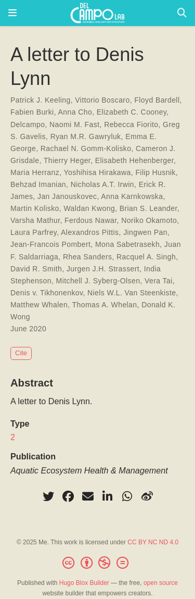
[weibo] (147, 496)
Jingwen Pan (145, 232)
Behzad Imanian (38, 184)
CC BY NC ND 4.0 (152, 542)
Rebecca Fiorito (131, 124)
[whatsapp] (127, 496)
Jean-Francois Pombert (50, 244)
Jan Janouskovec (67, 196)
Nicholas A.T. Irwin (102, 184)
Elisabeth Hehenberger (134, 160)
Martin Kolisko (34, 208)
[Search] (182, 13)
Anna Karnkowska (132, 196)
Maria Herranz (34, 172)
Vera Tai (159, 281)
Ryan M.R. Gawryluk (85, 136)
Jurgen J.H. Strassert (103, 269)
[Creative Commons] (97, 563)
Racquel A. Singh (146, 257)
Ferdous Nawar (90, 220)
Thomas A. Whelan (104, 305)
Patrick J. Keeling (40, 100)
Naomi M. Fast (74, 124)
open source (161, 582)
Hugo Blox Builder (84, 582)
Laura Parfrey (33, 232)
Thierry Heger (67, 160)
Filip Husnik (155, 172)
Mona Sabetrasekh (127, 244)
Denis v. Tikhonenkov (46, 293)
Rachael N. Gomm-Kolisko (86, 148)
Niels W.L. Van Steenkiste (131, 293)
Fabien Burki (32, 112)
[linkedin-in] (107, 496)
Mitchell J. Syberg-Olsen (98, 281)
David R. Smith (36, 269)
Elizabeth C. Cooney (132, 112)
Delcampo (27, 124)
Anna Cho (75, 112)
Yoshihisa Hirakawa (97, 172)
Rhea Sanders (87, 257)
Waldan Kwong (89, 208)
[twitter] (48, 496)
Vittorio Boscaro (102, 100)
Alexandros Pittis (90, 232)
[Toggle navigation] (12, 13)
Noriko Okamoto (149, 220)
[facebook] (68, 496)
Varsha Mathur (35, 220)
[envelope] (88, 496)
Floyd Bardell (156, 100)
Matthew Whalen (39, 305)
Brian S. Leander (148, 208)
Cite (21, 353)
